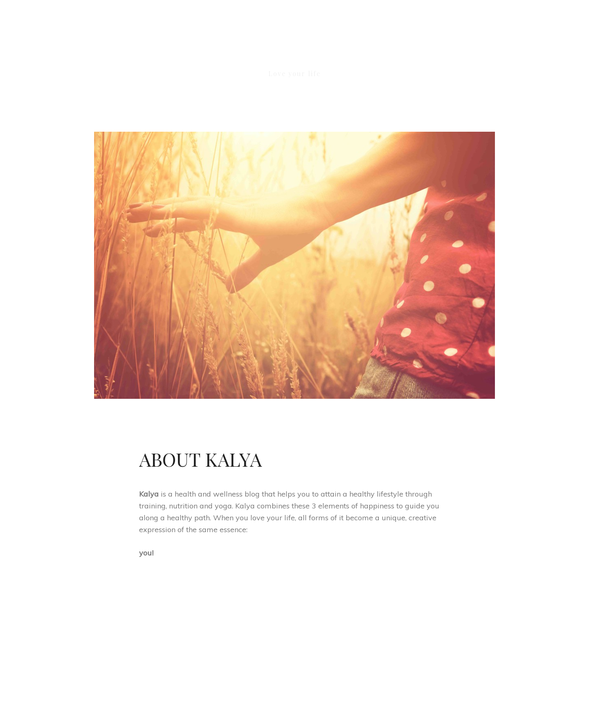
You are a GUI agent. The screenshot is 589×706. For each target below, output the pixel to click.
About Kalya (200, 459)
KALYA (294, 52)
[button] (483, 47)
